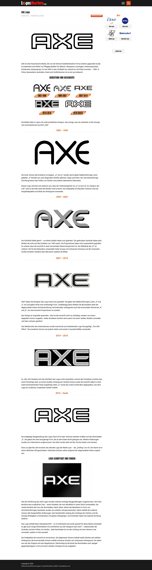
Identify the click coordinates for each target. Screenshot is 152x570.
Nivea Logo (125, 26)
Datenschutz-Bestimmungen (31, 566)
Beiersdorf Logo (125, 39)
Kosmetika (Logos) (37, 16)
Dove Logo (111, 26)
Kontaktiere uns (65, 566)
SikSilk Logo (111, 39)
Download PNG (96, 15)
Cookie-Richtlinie (47, 566)
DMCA (56, 566)
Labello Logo (118, 51)
